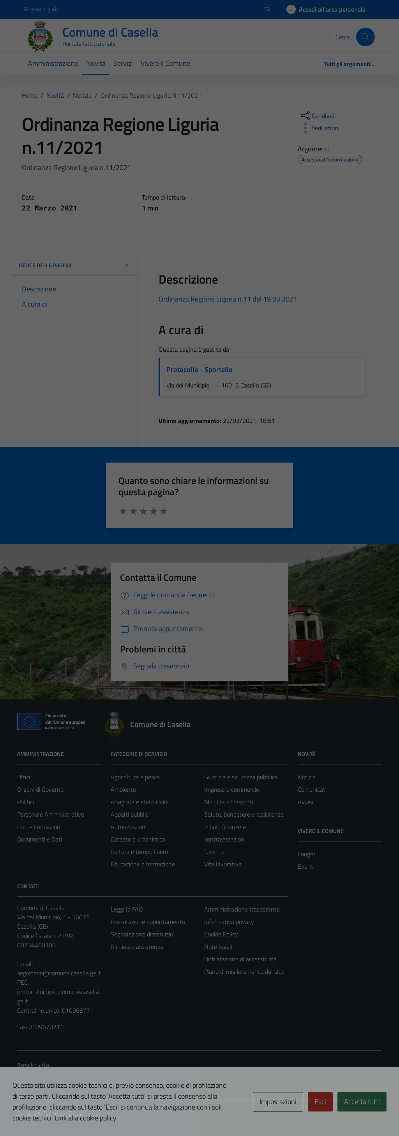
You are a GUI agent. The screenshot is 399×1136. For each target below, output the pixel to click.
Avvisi (305, 801)
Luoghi (306, 854)
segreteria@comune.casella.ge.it (59, 973)
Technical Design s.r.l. (70, 1113)
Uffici (23, 777)
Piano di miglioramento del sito (244, 971)
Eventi (306, 866)
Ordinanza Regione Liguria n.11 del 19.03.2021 (228, 299)
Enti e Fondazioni (39, 826)
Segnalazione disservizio (142, 934)
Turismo (214, 851)
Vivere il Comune (165, 63)
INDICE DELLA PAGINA (75, 265)
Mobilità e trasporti (228, 801)
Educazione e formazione (143, 864)
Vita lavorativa (223, 864)
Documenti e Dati (39, 839)
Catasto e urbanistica (138, 839)
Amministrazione (53, 63)
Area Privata (33, 1064)
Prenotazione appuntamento (148, 921)
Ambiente (123, 789)
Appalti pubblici (130, 814)
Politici (25, 801)
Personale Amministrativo (50, 814)
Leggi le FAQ (127, 909)
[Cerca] (365, 37)
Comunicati (312, 789)
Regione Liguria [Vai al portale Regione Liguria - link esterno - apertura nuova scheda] (41, 9)
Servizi (123, 63)
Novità (96, 63)
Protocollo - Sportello (199, 369)
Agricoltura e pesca (135, 777)
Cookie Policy (221, 934)
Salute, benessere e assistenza (244, 814)
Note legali (218, 946)
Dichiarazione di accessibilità (240, 959)
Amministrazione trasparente (242, 909)
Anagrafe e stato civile (140, 801)
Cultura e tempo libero (139, 851)
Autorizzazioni (129, 826)
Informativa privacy (229, 921)
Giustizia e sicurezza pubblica (241, 777)
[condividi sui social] (317, 115)
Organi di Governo (40, 789)
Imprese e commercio (231, 789)
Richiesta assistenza (137, 946)
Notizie (307, 777)
